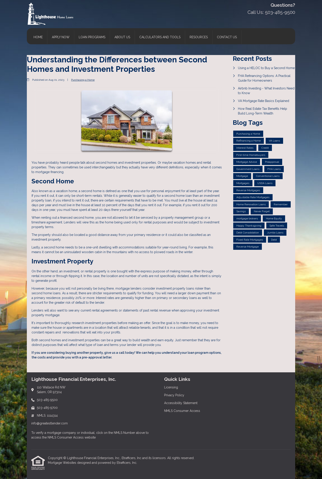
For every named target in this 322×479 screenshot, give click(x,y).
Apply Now (61, 37)
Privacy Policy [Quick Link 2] (174, 395)
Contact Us (227, 37)
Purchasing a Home (83, 79)
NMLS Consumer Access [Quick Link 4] (182, 411)
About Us (122, 37)
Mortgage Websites (62, 462)
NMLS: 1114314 (47, 415)
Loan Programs (92, 37)
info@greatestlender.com (49, 423)
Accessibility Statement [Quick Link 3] (180, 403)
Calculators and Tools (159, 37)
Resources (199, 37)
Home (38, 37)
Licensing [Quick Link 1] (171, 387)
